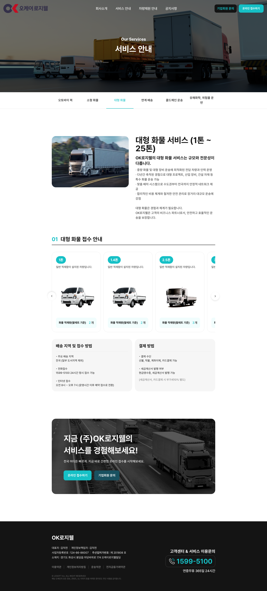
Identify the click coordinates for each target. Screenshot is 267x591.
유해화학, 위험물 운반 (202, 100)
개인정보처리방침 (76, 567)
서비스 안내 (123, 8)
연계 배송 (147, 100)
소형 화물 (92, 100)
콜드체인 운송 (174, 100)
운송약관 (96, 567)
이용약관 (56, 567)
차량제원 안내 (148, 8)
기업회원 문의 (225, 8)
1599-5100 (190, 561)
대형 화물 (120, 100)
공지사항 (171, 8)
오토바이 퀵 (65, 100)
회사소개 (101, 8)
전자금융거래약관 (115, 567)
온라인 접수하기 (251, 8)
